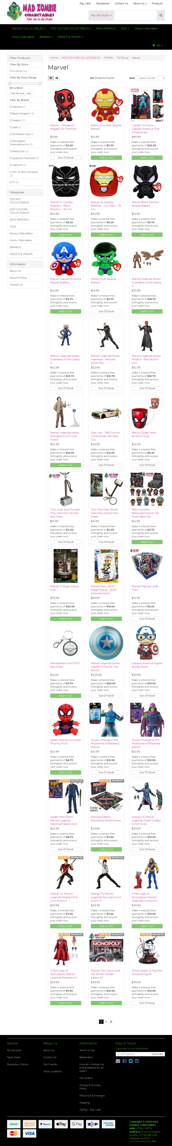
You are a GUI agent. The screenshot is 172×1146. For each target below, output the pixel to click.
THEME (108, 57)
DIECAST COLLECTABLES (29, 28)
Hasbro (18, 120)
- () (157, 45)
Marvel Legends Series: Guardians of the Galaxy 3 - (146, 282)
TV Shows (122, 57)
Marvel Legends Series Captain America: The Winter (105, 667)
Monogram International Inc (21, 143)
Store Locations (52, 1071)
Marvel (136, 57)
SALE (125, 28)
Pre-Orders (85, 1078)
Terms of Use (87, 1050)
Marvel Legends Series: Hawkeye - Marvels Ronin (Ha (105, 359)
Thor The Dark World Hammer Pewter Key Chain (104, 513)
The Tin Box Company (24, 173)
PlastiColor (20, 151)
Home (54, 57)
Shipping (84, 1102)
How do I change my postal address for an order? (91, 1068)
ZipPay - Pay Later (90, 1109)
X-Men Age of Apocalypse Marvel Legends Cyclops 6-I (145, 897)
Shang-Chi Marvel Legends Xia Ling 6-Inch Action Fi (106, 897)
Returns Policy (18, 277)
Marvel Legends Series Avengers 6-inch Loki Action (64, 436)
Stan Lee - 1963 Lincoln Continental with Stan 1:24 (105, 436)
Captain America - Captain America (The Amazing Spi (145, 129)
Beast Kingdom (23, 113)
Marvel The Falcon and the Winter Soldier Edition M (105, 974)
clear (29, 93)
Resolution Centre (17, 1064)
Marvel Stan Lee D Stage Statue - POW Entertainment (104, 590)
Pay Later (85, 3)
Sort (131, 78)
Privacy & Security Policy (90, 1087)
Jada (16, 127)
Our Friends (50, 1064)
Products (157, 3)
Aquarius (19, 106)
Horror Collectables (23, 36)
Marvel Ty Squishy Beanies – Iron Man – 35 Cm (106, 206)
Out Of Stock (65, 157)
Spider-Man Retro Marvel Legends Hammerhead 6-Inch (63, 820)
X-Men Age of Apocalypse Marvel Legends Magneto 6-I (64, 974)
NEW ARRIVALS (106, 28)
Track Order (13, 1057)
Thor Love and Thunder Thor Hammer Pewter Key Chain (65, 513)
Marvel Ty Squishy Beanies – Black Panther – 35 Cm (61, 206)
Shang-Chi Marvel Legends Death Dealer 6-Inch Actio (146, 820)
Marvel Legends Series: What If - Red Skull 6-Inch (146, 359)
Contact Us (121, 3)
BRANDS (46, 36)
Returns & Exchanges (92, 1095)
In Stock (19, 71)
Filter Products (20, 58)
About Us (140, 3)
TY (15, 182)
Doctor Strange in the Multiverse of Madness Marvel (105, 743)
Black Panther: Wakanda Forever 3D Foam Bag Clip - (145, 513)
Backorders (86, 1057)
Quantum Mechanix (25, 158)
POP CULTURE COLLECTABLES (71, 28)
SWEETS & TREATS (70, 36)
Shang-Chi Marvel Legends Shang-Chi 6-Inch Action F (64, 897)
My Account (101, 15)
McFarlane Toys (23, 134)
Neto (154, 1141)
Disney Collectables (146, 28)
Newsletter (103, 3)
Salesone (19, 165)
